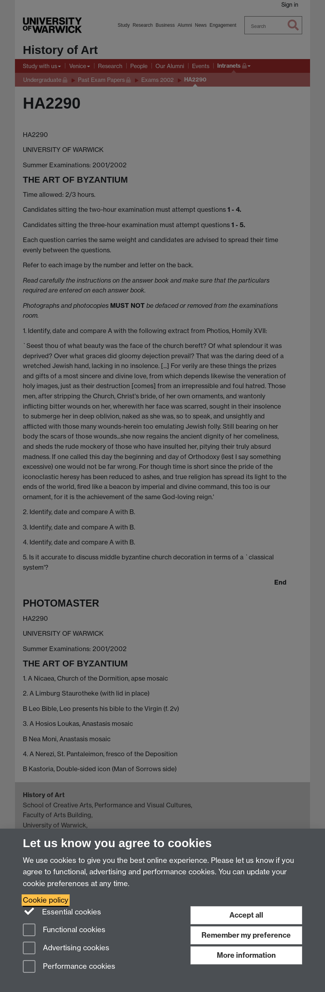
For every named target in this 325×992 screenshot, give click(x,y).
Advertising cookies (66, 948)
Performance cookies (69, 967)
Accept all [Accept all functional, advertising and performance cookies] (246, 915)
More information (246, 955)
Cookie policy (45, 900)
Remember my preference (246, 935)
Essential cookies (62, 911)
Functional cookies (64, 930)
